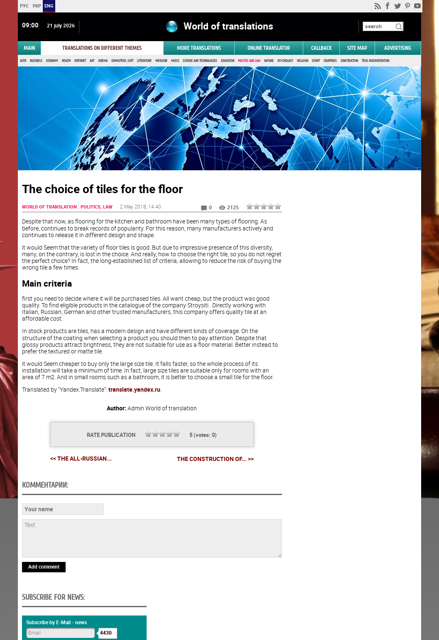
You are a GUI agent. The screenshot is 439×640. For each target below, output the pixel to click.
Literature (144, 61)
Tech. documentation (375, 61)
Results (351, 425)
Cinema (103, 61)
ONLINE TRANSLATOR (269, 48)
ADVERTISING (397, 48)
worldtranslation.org (353, 597)
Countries (330, 61)
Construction (349, 61)
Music (175, 61)
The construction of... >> (212, 459)
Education (227, 61)
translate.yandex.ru (134, 390)
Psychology (285, 61)
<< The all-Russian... (78, 459)
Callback (321, 48)
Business (36, 61)
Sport (316, 61)
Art (92, 61)
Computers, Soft (122, 61)
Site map (357, 48)
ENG (49, 5)
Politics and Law (249, 61)
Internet (80, 61)
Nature (269, 61)
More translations (199, 48)
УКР (36, 5)
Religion (302, 61)
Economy (52, 61)
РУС (24, 5)
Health (66, 61)
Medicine (161, 61)
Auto (23, 61)
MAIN (29, 48)
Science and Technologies (200, 61)
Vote (350, 412)
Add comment (43, 567)
